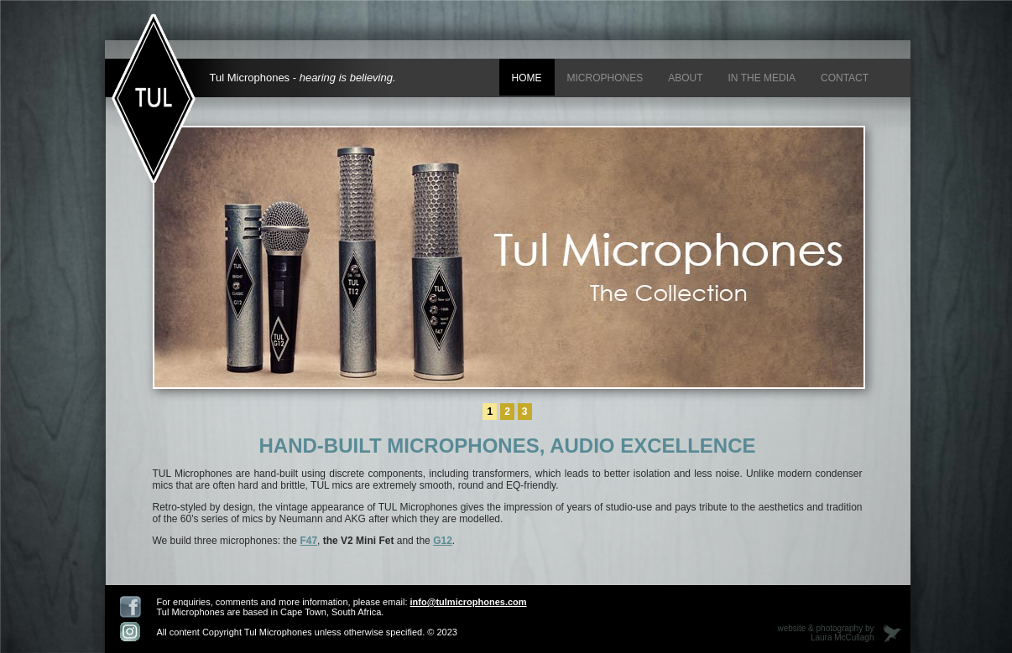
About (685, 78)
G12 (442, 541)
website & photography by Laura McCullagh (825, 633)
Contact (845, 78)
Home (527, 78)
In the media (762, 78)
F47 (308, 541)
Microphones (605, 78)
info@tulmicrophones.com (468, 602)
